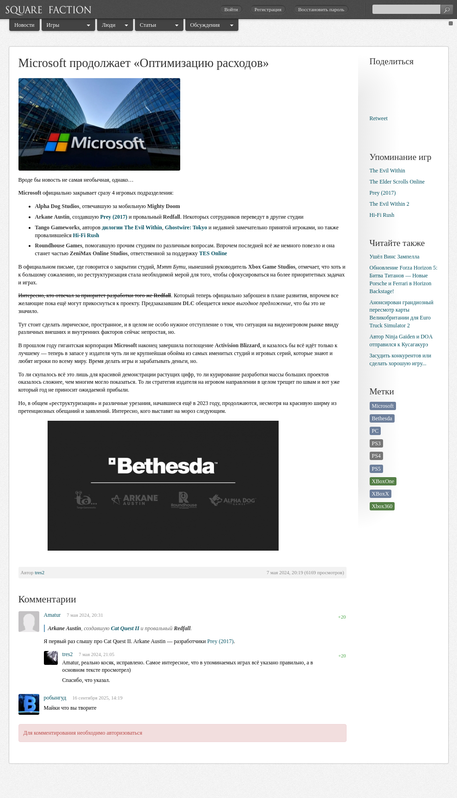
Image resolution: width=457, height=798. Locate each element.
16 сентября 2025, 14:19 (97, 697)
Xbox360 (382, 506)
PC (375, 431)
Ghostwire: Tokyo (186, 227)
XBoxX (380, 494)
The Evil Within (387, 170)
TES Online (213, 253)
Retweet (379, 118)
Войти (231, 9)
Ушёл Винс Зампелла (395, 256)
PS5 (376, 469)
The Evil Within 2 (389, 204)
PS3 (376, 443)
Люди (109, 25)
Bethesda (382, 418)
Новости (24, 25)
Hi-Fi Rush (86, 235)
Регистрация (268, 9)
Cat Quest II (125, 628)
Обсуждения (205, 25)
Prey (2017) (114, 217)
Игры (53, 25)
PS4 (376, 456)
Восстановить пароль (321, 9)
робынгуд (55, 697)
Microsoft (383, 406)
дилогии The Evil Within (132, 227)
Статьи (148, 25)
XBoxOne (383, 481)
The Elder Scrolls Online (397, 181)
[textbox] (412, 9)
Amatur (52, 615)
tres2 (39, 572)
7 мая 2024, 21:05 (96, 654)
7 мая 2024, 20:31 (85, 615)
